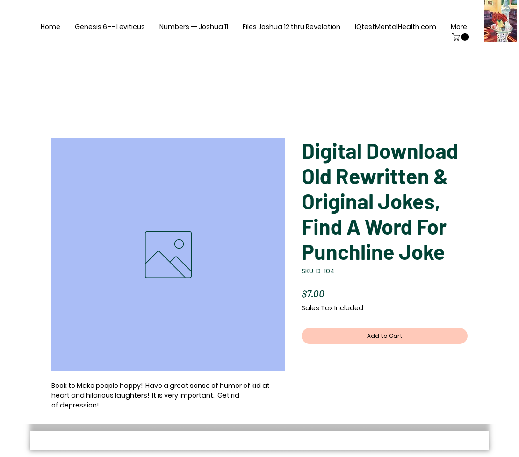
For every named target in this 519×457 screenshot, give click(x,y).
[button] (461, 37)
